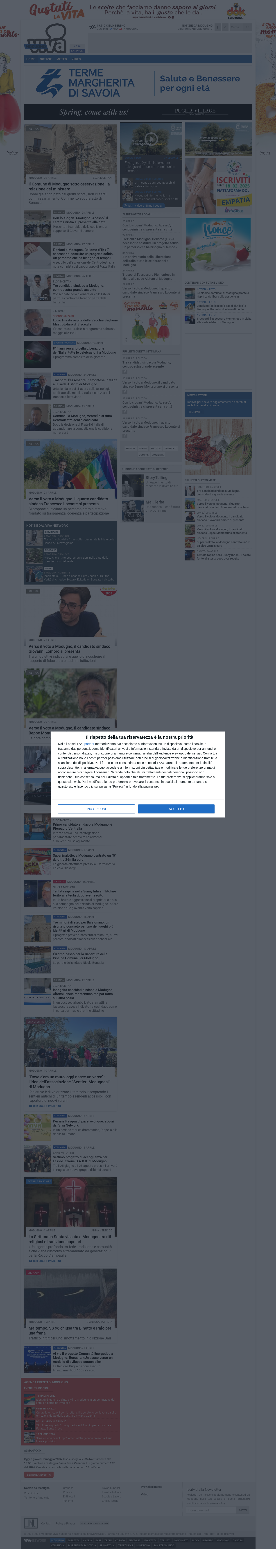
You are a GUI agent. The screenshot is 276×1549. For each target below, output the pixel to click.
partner (89, 743)
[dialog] (138, 774)
